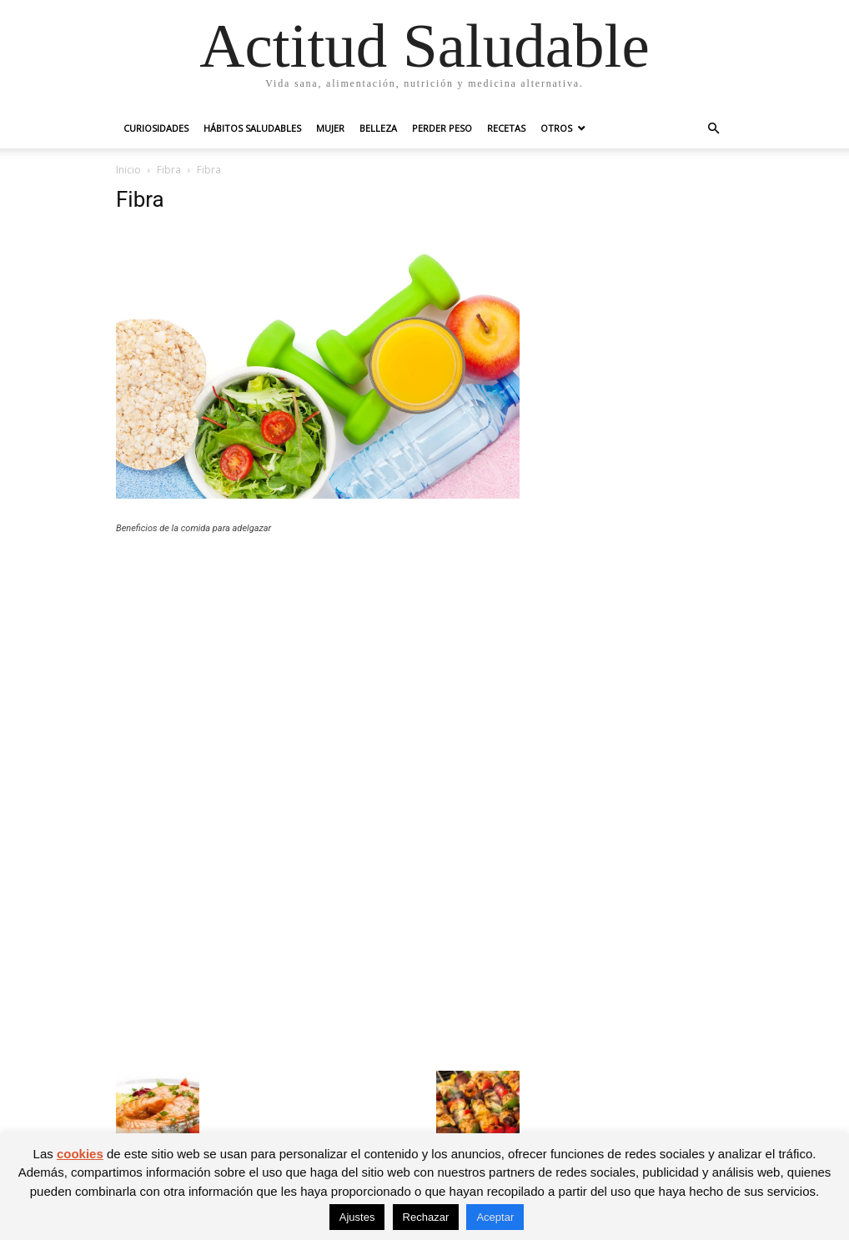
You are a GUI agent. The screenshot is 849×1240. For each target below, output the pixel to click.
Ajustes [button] (357, 1217)
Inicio (128, 170)
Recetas (506, 128)
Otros (556, 128)
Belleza (378, 128)
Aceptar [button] (495, 1217)
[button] (713, 129)
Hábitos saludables (252, 128)
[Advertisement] (318, 669)
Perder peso (442, 128)
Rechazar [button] (426, 1217)
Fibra (169, 170)
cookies (80, 1154)
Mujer (330, 128)
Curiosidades (155, 128)
